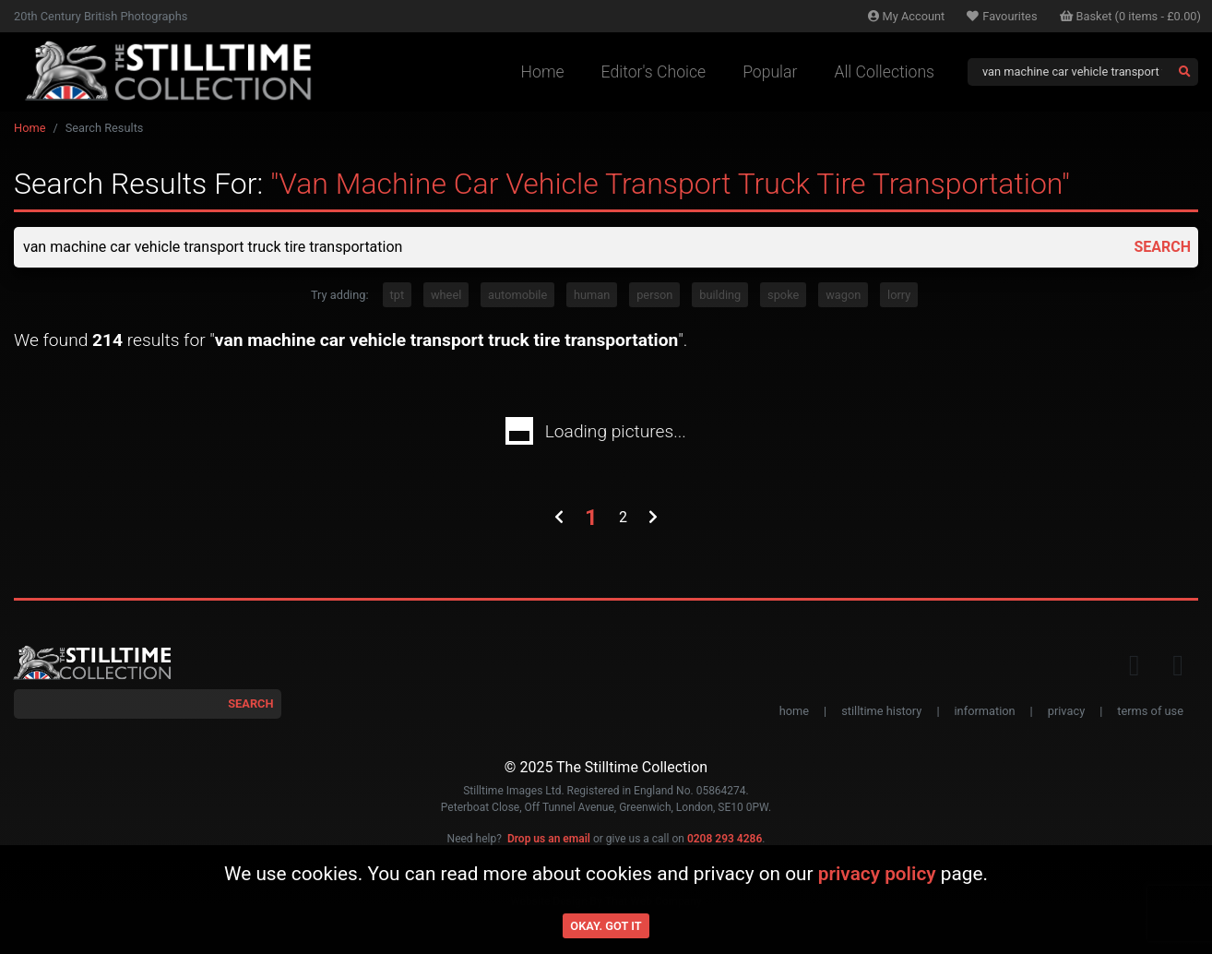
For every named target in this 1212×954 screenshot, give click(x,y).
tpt (397, 295)
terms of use (1150, 711)
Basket (1131, 16)
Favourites (1002, 16)
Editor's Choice (654, 72)
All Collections (884, 72)
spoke (783, 295)
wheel (446, 295)
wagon (843, 295)
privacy (1066, 711)
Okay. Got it (605, 926)
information (985, 711)
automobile (517, 295)
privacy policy (877, 874)
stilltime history (881, 711)
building (720, 295)
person (654, 295)
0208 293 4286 (724, 838)
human (592, 295)
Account (906, 16)
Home (542, 72)
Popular (770, 72)
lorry (898, 295)
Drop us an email (548, 838)
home (794, 711)
